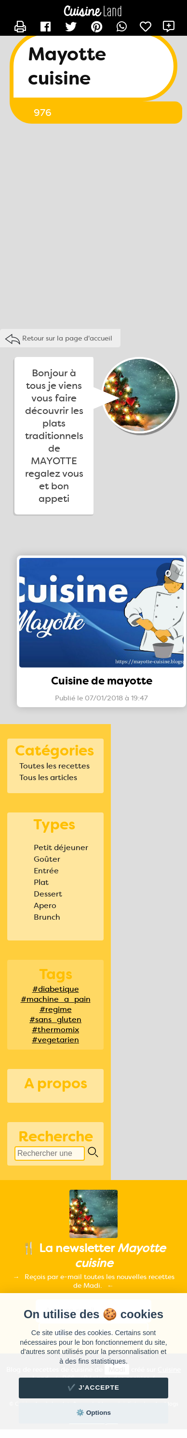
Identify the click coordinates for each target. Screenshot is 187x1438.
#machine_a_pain (56, 999)
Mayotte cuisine (67, 66)
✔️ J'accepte (93, 1387)
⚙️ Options (93, 1412)
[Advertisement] (90, 223)
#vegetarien (55, 1040)
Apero (45, 905)
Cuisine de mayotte (101, 681)
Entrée (46, 871)
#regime (56, 1009)
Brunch (47, 917)
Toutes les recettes (54, 766)
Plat (41, 882)
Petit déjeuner (61, 847)
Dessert (48, 894)
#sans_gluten (55, 1019)
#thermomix (55, 1030)
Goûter (47, 859)
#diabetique (55, 989)
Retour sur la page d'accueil (67, 338)
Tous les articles (48, 777)
